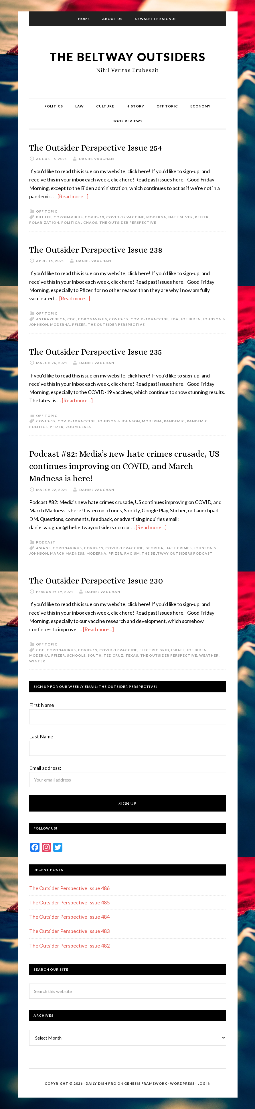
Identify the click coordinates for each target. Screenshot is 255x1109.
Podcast (46, 542)
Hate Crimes (178, 548)
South (95, 655)
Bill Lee (44, 217)
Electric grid (154, 650)
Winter (37, 661)
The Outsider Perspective (127, 222)
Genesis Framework (145, 1083)
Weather (209, 655)
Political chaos (79, 222)
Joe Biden (191, 319)
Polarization (44, 222)
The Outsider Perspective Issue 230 (109, 580)
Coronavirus (68, 217)
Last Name (41, 736)
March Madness (67, 553)
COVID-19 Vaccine (125, 217)
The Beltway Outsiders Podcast (177, 553)
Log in (204, 1083)
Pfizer (202, 217)
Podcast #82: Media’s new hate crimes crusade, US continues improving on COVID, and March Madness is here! (115, 465)
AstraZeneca (50, 319)
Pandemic (174, 421)
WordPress (182, 1083)
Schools (76, 655)
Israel (178, 650)
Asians (43, 548)
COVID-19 (94, 217)
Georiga (154, 548)
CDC (71, 319)
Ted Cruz (113, 655)
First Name (41, 705)
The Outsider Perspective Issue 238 (108, 249)
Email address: (45, 768)
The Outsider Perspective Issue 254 (108, 147)
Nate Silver (180, 217)
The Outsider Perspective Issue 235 (108, 351)
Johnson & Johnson (119, 421)
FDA (175, 319)
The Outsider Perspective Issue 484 (69, 917)
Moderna (156, 217)
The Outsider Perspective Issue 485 (69, 902)
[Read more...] (73, 196)
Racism (132, 553)
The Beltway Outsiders (127, 56)
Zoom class (78, 427)
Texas (131, 655)
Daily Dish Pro (101, 1083)
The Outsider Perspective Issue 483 (69, 931)
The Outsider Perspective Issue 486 (69, 888)
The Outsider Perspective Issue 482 (69, 945)
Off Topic (47, 211)
